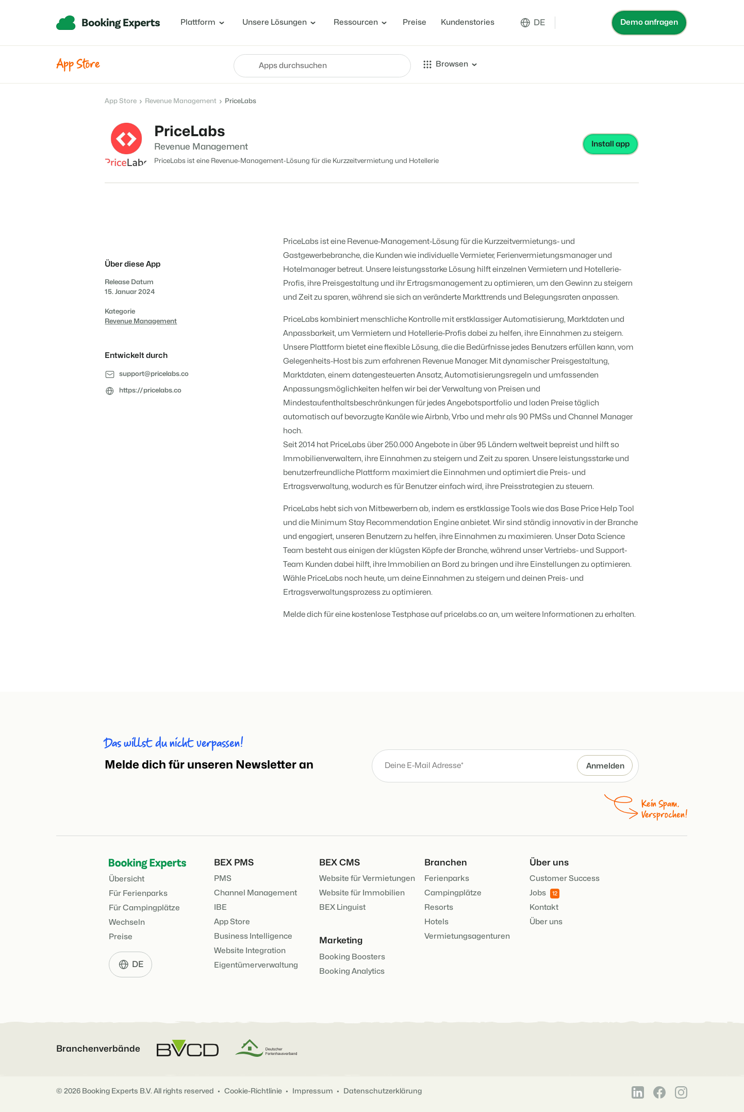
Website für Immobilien (362, 893)
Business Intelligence (253, 936)
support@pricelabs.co (154, 374)
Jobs (544, 893)
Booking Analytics (352, 971)
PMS (223, 878)
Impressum (312, 1091)
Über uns (546, 922)
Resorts (438, 907)
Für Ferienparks (138, 893)
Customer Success (565, 878)
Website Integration (250, 951)
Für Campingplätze (144, 908)
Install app (610, 144)
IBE (220, 907)
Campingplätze (453, 893)
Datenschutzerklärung (382, 1091)
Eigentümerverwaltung (256, 965)
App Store (121, 101)
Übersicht (126, 879)
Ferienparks (446, 878)
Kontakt (544, 907)
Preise (414, 22)
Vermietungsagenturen (467, 936)
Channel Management (255, 893)
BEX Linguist (342, 907)
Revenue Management (181, 101)
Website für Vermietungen (367, 878)
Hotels (436, 922)
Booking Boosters (352, 957)
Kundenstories (467, 22)
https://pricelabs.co (150, 390)
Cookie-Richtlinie (253, 1091)
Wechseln (127, 922)
